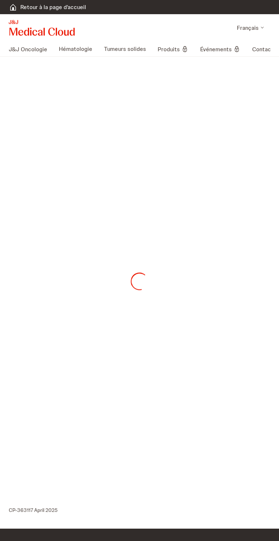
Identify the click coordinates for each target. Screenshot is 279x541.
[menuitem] (31, 49)
